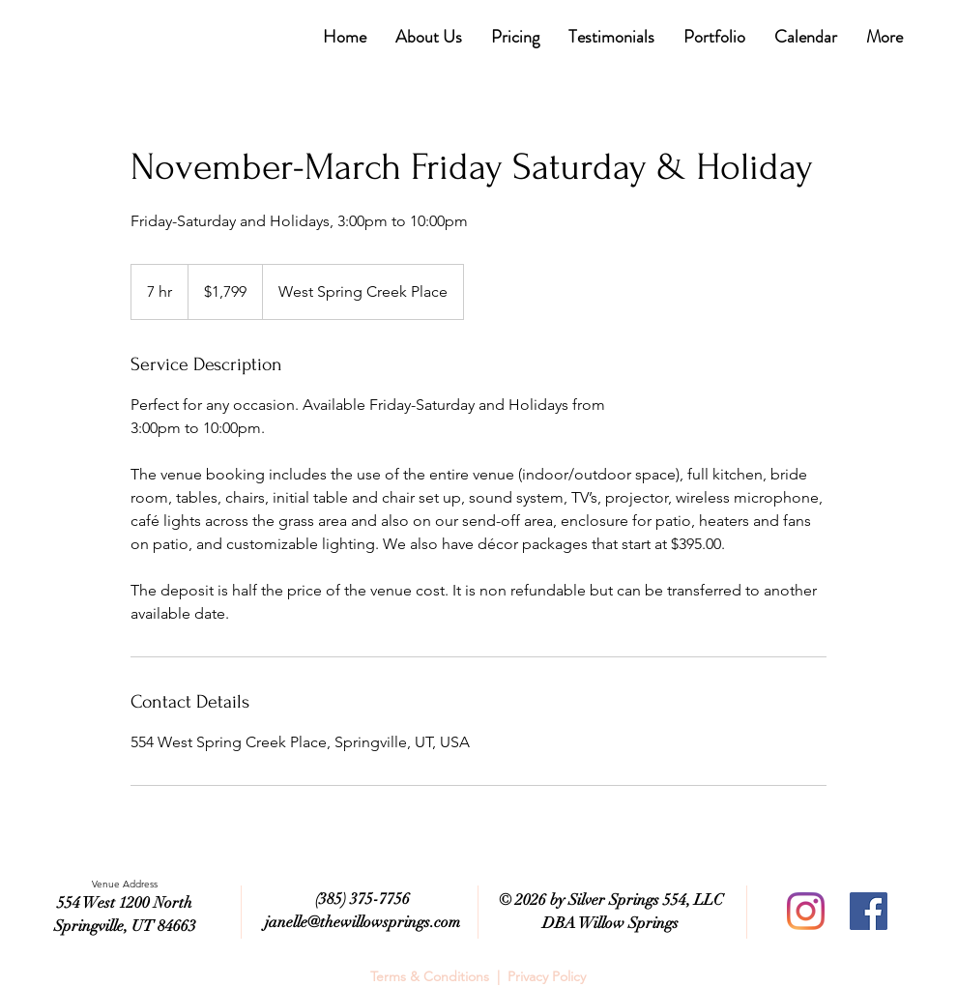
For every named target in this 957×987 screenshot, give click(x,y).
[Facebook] (868, 911)
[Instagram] (806, 911)
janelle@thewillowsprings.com (362, 922)
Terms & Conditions (429, 976)
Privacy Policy (547, 976)
